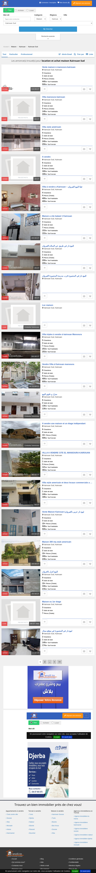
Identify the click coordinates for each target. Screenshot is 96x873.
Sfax (8, 822)
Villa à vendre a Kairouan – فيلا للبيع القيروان (62, 187)
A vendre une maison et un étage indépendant (64, 423)
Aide (42, 862)
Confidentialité (74, 862)
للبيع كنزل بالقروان (50, 572)
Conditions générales (76, 859)
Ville (65, 15)
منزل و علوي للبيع (49, 394)
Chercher (48, 29)
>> (60, 662)
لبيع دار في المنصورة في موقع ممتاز (57, 631)
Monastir (9, 826)
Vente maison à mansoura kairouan (59, 67)
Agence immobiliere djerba (83, 839)
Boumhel (32, 833)
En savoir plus (85, 871)
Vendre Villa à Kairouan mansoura (58, 364)
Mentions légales (74, 865)
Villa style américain (51, 127)
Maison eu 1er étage (51, 602)
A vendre (46, 157)
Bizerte (31, 826)
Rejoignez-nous (17, 869)
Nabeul (31, 822)
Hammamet (10, 833)
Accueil (14, 859)
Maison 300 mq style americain (56, 542)
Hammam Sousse (57, 814)
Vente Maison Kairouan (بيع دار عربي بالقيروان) (63, 512)
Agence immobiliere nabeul (83, 835)
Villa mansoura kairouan (53, 97)
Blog (42, 859)
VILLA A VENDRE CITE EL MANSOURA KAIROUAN (66, 453)
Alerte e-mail (45, 865)
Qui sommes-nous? (18, 862)
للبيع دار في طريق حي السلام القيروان (58, 246)
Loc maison (47, 305)
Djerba (31, 818)
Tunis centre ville (12, 814)
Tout (9, 10)
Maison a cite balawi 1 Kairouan (57, 216)
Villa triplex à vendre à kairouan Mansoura (62, 334)
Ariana (8, 829)
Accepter (75, 871)
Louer (31, 10)
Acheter (21, 10)
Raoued (32, 829)
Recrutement (45, 869)
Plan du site (73, 869)
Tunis (31, 814)
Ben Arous (55, 826)
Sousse (9, 818)
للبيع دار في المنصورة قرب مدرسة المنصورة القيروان (64, 276)
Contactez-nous (17, 865)
